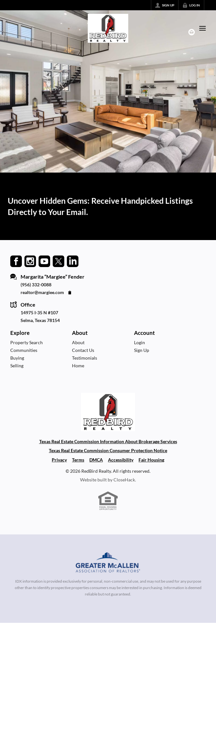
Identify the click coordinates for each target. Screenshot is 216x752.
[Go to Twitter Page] (58, 261)
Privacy (59, 459)
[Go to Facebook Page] (16, 261)
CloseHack (124, 479)
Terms (78, 459)
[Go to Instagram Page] (30, 261)
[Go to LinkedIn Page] (72, 261)
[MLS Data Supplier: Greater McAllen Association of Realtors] (108, 563)
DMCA (96, 459)
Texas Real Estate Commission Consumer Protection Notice (108, 450)
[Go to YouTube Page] (44, 261)
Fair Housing (151, 459)
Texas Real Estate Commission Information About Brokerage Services (108, 441)
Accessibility (120, 459)
